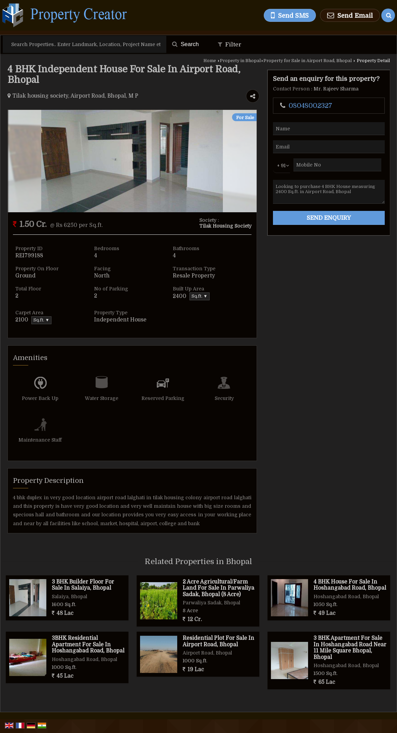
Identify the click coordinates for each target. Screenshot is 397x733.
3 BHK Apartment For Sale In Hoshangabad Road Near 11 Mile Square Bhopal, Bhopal (350, 647)
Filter (229, 44)
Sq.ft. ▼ (200, 296)
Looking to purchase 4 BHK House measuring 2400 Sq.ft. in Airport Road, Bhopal (329, 192)
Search (185, 44)
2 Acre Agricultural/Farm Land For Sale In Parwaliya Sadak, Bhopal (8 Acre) (218, 588)
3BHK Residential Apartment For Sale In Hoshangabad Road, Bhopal (88, 644)
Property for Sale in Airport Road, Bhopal (307, 60)
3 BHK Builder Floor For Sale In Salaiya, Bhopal (83, 585)
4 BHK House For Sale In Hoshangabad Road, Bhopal (350, 585)
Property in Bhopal (240, 60)
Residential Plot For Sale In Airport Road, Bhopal (218, 641)
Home (209, 60)
